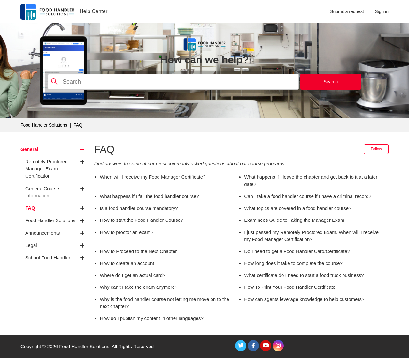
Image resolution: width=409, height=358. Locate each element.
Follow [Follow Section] (376, 149)
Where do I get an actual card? (132, 275)
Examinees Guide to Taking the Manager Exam (294, 220)
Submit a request (347, 11)
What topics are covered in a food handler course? (297, 208)
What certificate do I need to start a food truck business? (304, 275)
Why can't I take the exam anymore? (138, 287)
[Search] (173, 82)
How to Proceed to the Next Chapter (138, 251)
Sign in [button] (382, 11)
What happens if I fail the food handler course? (149, 196)
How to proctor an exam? (126, 232)
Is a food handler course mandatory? (139, 208)
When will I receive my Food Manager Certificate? (152, 177)
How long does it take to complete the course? (293, 263)
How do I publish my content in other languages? (151, 318)
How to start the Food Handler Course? (141, 220)
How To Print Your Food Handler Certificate (290, 287)
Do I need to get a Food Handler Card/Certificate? (297, 251)
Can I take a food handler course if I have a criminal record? (307, 196)
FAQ (77, 125)
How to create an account (127, 263)
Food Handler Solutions (43, 125)
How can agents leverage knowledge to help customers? (304, 299)
